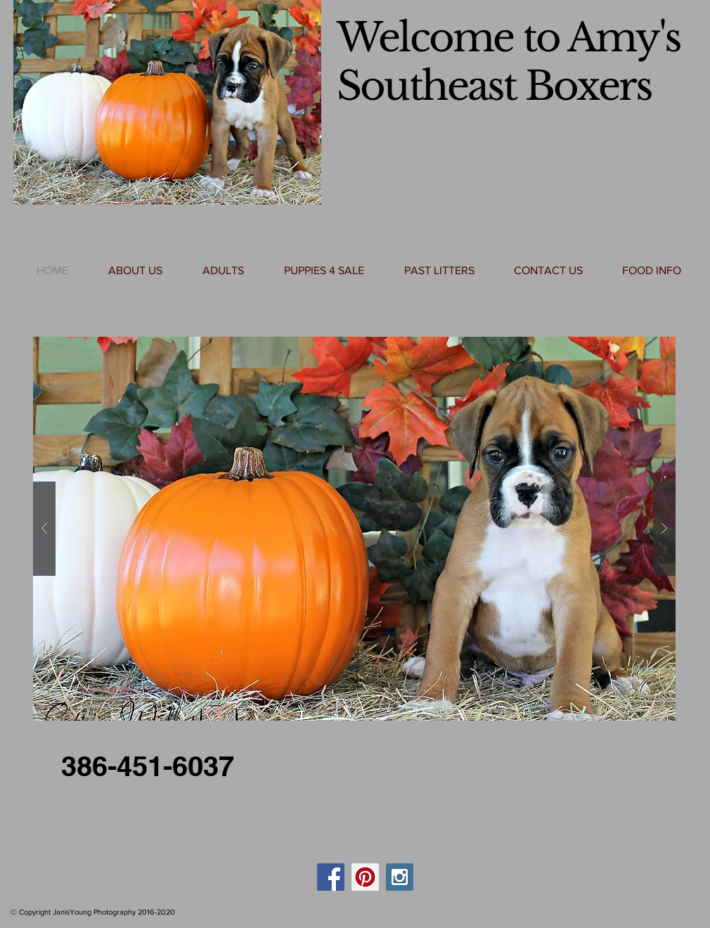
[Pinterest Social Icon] (365, 877)
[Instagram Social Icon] (399, 877)
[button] (354, 529)
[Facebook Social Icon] (330, 877)
